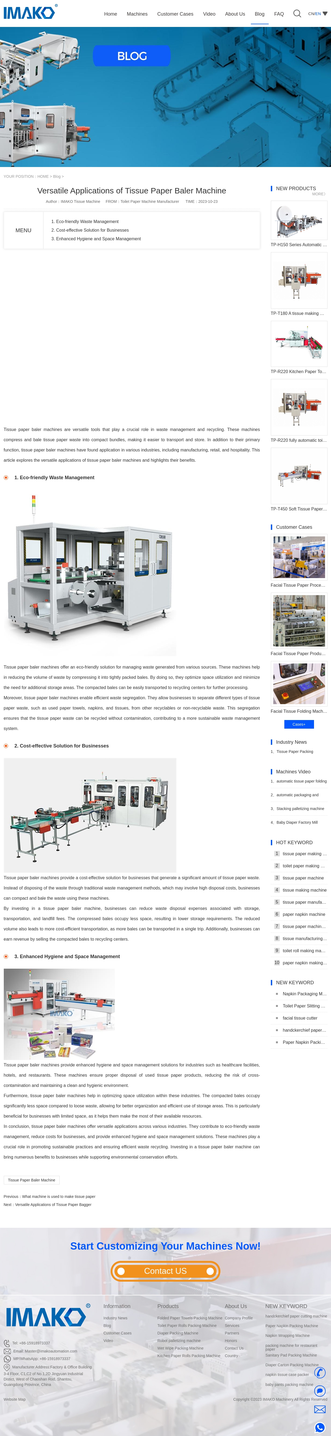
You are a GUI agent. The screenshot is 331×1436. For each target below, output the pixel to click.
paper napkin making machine (300, 962)
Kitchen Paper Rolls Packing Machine (189, 1356)
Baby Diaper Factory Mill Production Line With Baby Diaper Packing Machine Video (296, 824)
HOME (43, 176)
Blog (57, 176)
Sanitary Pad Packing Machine (291, 1355)
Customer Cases (118, 1333)
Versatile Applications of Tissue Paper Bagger (53, 1204)
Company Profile (239, 1318)
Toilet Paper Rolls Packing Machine (187, 1325)
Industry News (116, 1318)
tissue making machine (300, 890)
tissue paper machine (299, 878)
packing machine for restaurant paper (291, 1347)
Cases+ (299, 724)
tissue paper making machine (300, 853)
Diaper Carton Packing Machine (292, 1365)
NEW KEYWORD (286, 1306)
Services (232, 1325)
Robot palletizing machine (179, 1340)
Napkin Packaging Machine (301, 994)
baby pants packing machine (289, 1384)
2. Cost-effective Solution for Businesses (90, 230)
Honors (231, 1340)
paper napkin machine (299, 914)
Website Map (15, 1399)
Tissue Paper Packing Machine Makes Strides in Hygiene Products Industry (293, 753)
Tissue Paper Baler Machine (31, 1180)
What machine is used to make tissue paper (58, 1196)
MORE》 (319, 194)
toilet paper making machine (300, 865)
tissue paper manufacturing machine (300, 902)
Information (117, 1306)
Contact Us (234, 1348)
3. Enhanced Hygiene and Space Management (96, 239)
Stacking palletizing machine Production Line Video (297, 810)
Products (168, 1306)
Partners (232, 1333)
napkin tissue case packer (287, 1375)
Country (231, 1356)
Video (108, 1340)
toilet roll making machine (300, 950)
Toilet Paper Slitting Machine (301, 1006)
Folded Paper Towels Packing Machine (190, 1318)
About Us (236, 1306)
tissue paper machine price (300, 926)
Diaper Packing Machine (178, 1333)
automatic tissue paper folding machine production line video (299, 783)
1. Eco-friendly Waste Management (85, 221)
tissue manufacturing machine (300, 938)
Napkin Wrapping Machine (287, 1336)
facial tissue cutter (297, 1018)
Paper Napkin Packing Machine (301, 1042)
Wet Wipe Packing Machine (181, 1348)
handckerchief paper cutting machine (301, 1030)
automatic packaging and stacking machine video (295, 797)
